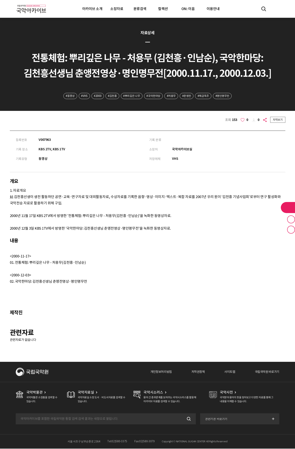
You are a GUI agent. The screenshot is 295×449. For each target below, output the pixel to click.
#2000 (97, 96)
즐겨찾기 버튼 (291, 219)
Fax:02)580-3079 (144, 442)
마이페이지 (275, 9)
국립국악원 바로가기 (266, 372)
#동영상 (69, 96)
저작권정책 (195, 372)
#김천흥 (112, 96)
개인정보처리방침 (156, 372)
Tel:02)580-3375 (117, 442)
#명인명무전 (223, 96)
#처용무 (171, 96)
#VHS (83, 96)
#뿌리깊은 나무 (131, 96)
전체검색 (264, 9)
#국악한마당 (153, 96)
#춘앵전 (187, 96)
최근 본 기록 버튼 (291, 230)
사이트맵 (227, 372)
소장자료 (116, 9)
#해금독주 (204, 96)
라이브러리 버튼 (288, 207)
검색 (188, 419)
